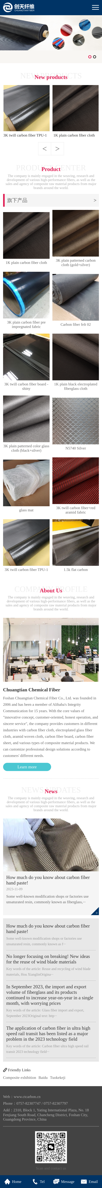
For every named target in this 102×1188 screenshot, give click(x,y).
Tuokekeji (57, 1077)
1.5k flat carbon (76, 570)
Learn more (27, 767)
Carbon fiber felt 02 (76, 324)
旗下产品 (17, 200)
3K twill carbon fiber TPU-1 (26, 135)
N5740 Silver (75, 448)
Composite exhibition (19, 1077)
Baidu (43, 1077)
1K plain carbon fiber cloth (75, 135)
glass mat (26, 510)
